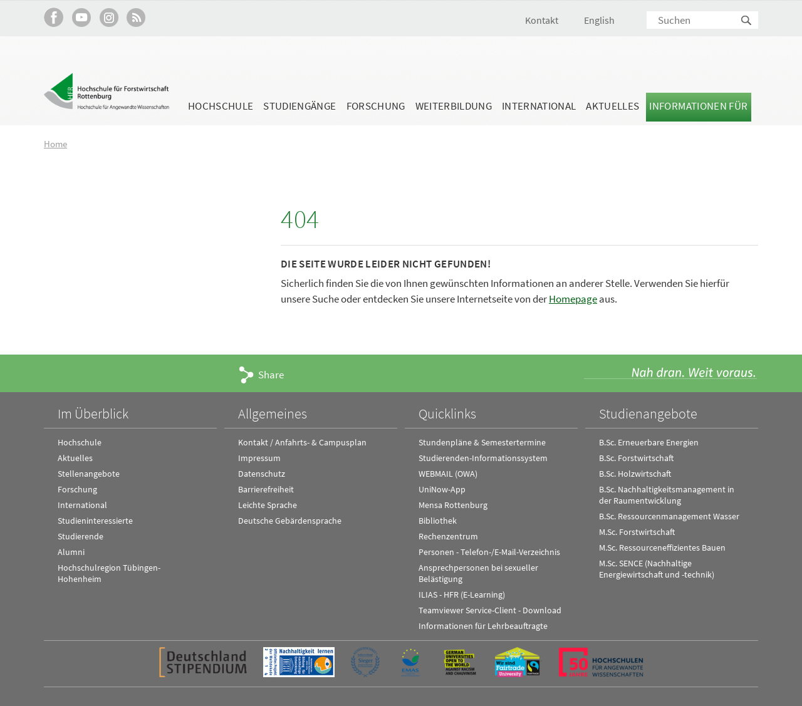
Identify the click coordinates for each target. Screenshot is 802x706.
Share (271, 375)
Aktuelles (612, 106)
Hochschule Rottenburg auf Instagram (108, 17)
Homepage (573, 299)
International (539, 106)
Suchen (747, 21)
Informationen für (698, 106)
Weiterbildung (453, 106)
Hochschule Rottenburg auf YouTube (81, 17)
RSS (136, 17)
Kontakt (541, 20)
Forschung (375, 106)
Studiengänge (299, 106)
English (599, 20)
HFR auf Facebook (53, 17)
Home (55, 144)
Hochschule (220, 106)
